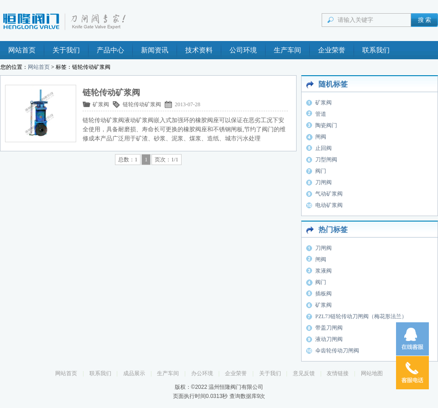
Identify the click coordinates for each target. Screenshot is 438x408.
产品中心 (110, 50)
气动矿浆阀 (329, 194)
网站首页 (22, 50)
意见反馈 (304, 373)
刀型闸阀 (326, 159)
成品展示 (134, 373)
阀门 (320, 171)
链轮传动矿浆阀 (142, 104)
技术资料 (199, 50)
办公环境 (202, 373)
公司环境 (243, 50)
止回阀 (323, 148)
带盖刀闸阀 (329, 328)
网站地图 (372, 373)
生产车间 (287, 50)
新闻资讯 (154, 50)
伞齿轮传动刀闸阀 (337, 350)
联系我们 (376, 50)
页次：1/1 (166, 159)
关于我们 (66, 50)
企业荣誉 (331, 50)
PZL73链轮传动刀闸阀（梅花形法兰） (361, 316)
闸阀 (320, 137)
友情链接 (338, 373)
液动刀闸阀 (329, 339)
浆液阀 (323, 271)
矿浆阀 (101, 104)
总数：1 (127, 159)
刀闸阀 (323, 182)
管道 (320, 114)
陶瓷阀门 (326, 125)
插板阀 (323, 293)
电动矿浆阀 (329, 205)
